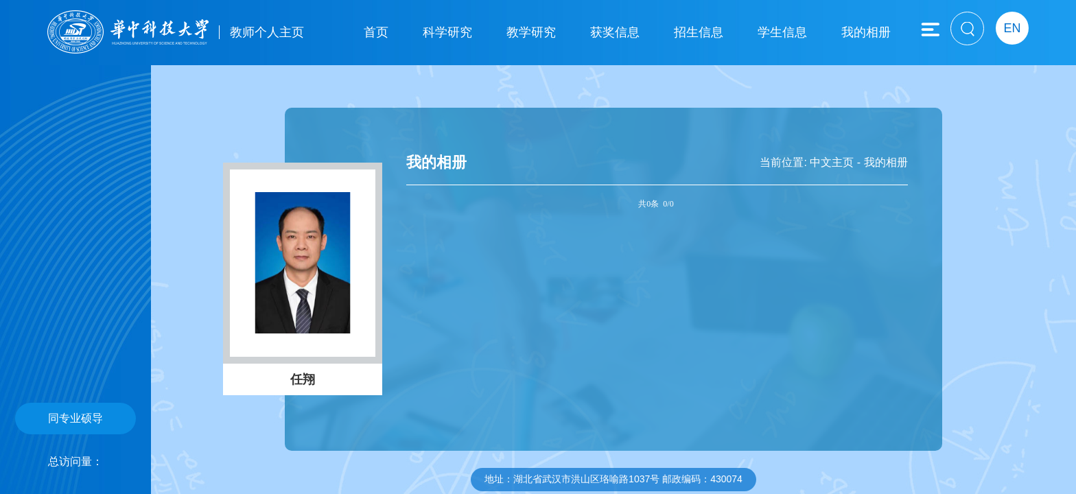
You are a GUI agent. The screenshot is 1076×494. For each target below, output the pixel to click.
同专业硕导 (75, 418)
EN (1011, 28)
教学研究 (531, 32)
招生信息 (698, 32)
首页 (376, 32)
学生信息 (782, 32)
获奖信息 (615, 32)
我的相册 (866, 32)
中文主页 (832, 162)
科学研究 (447, 32)
